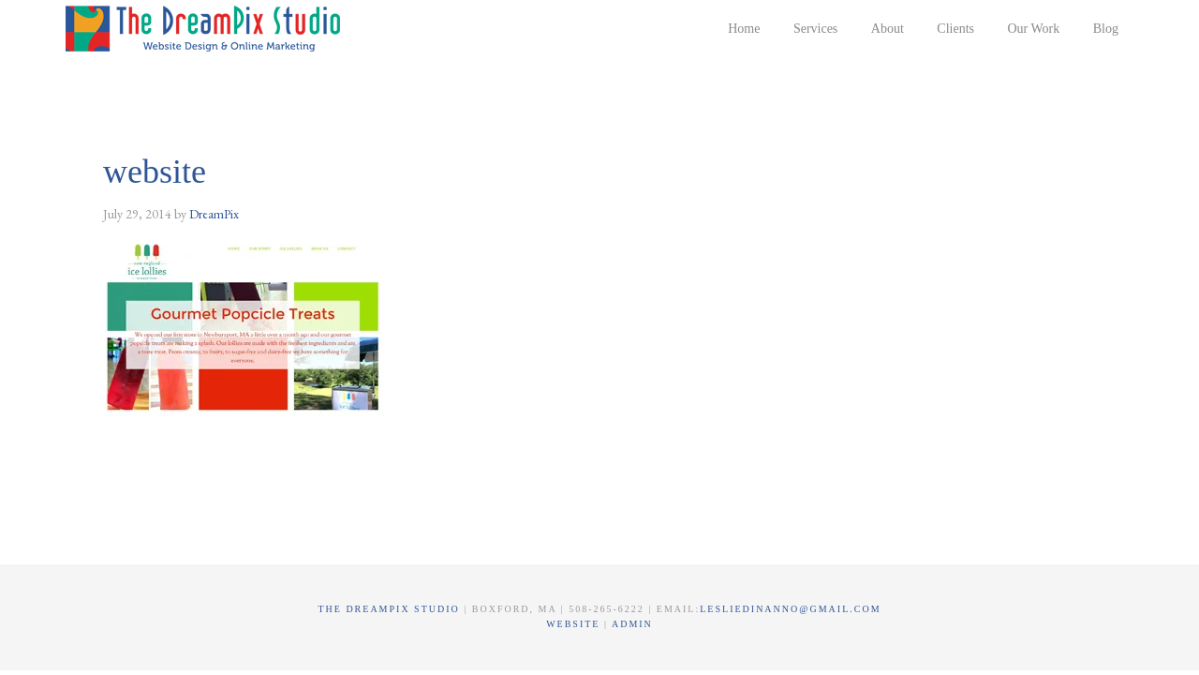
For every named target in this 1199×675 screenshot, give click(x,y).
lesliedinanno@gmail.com (790, 609)
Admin (632, 624)
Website (575, 624)
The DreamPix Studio (206, 28)
